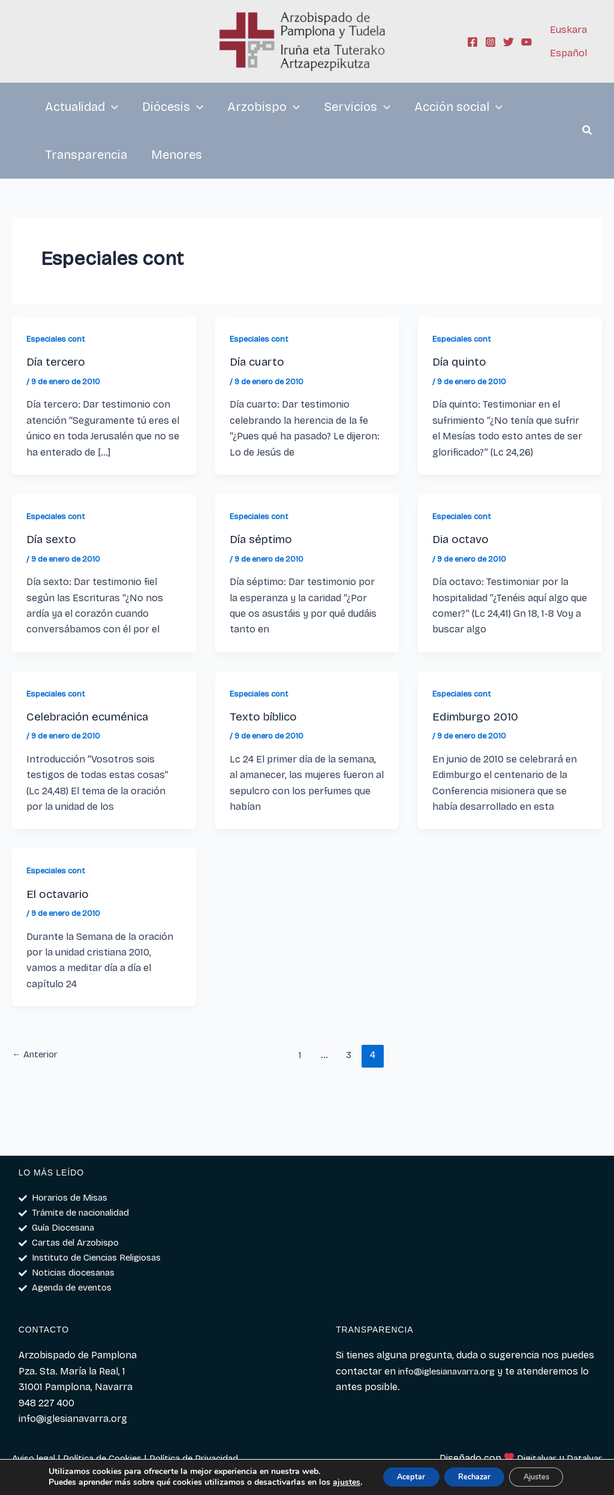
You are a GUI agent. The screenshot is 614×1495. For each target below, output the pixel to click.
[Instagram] (490, 42)
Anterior (37, 1054)
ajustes (56, 1483)
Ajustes (537, 1472)
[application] (111, 107)
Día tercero (58, 361)
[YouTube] (526, 42)
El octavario (60, 894)
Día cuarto (259, 361)
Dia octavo (462, 539)
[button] (587, 131)
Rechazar (464, 1472)
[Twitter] (508, 42)
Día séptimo (263, 539)
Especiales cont (57, 339)
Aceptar (390, 1472)
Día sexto (52, 539)
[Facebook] (472, 42)
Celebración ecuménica (92, 716)
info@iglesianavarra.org (452, 1371)
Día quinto (460, 361)
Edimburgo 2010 (478, 716)
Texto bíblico (266, 716)
